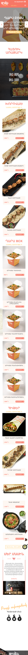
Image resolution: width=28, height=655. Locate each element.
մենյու (14, 5)
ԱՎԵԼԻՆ (14, 578)
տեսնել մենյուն (14, 547)
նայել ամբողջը (14, 107)
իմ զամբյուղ (20, 2)
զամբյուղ (20, 138)
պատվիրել (14, 32)
